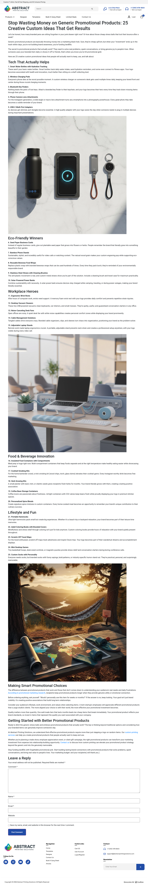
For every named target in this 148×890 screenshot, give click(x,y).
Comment (12, 767)
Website (11, 816)
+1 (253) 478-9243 (113, 849)
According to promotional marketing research (26, 693)
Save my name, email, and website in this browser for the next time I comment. (42, 825)
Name (11, 797)
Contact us (64, 742)
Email (11, 806)
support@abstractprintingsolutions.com (120, 854)
